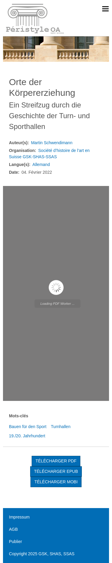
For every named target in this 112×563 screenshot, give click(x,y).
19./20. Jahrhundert (27, 435)
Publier (15, 541)
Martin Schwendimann (52, 142)
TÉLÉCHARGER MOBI (56, 481)
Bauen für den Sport (27, 426)
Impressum (19, 517)
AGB (13, 529)
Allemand (41, 164)
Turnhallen (60, 426)
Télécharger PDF (56, 461)
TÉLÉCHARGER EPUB (56, 471)
